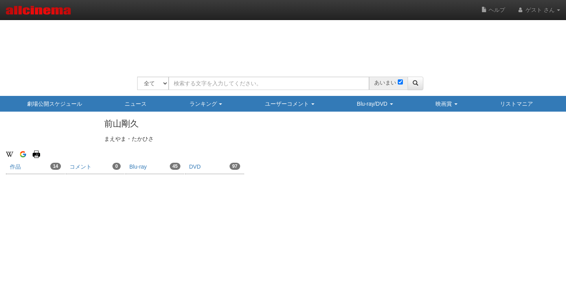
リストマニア (516, 104)
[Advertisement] (280, 43)
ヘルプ (493, 10)
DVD (214, 166)
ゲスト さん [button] (538, 10)
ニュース (136, 104)
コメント (95, 166)
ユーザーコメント (289, 104)
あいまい (385, 82)
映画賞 (447, 104)
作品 (35, 166)
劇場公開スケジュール (54, 104)
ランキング (205, 104)
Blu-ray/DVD (375, 104)
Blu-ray (154, 166)
